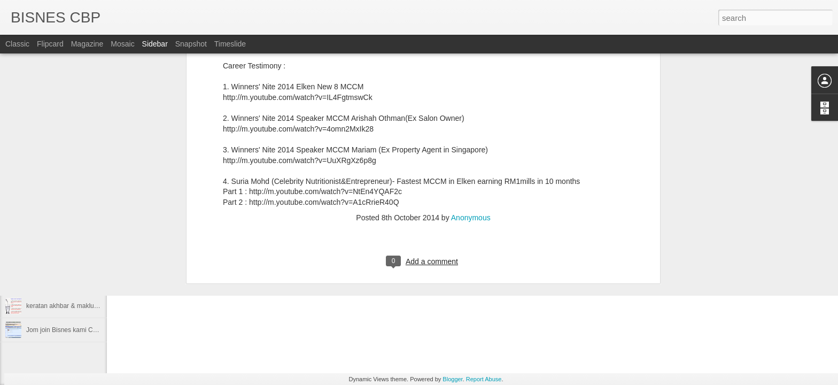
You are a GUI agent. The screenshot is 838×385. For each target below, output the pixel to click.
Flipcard (50, 44)
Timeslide (230, 44)
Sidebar (155, 44)
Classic (17, 44)
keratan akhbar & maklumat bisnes (75, 306)
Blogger (452, 379)
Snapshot (191, 44)
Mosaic (122, 44)
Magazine (87, 44)
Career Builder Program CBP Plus (74, 257)
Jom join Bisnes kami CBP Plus (70, 330)
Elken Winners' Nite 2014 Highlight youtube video (96, 233)
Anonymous (471, 64)
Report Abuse (484, 379)
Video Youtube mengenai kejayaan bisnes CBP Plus (100, 282)
